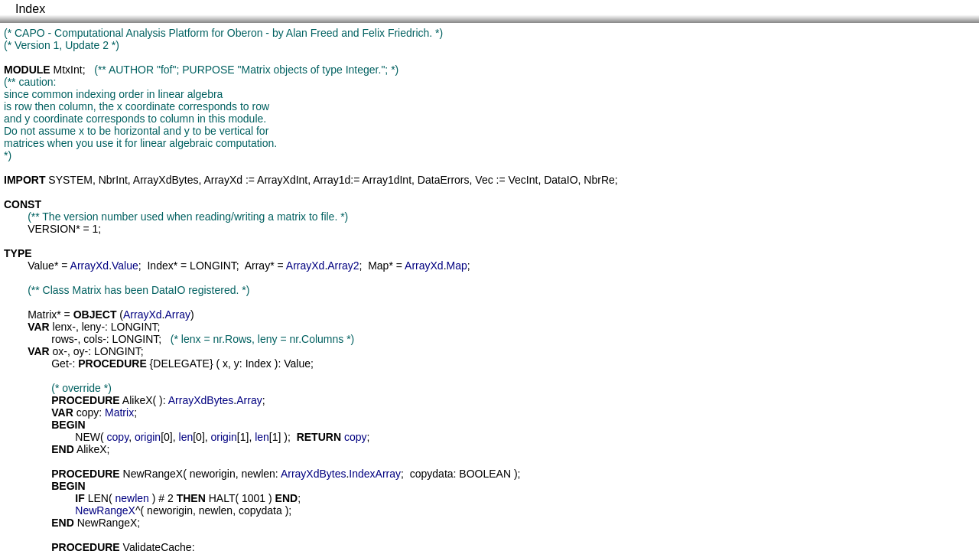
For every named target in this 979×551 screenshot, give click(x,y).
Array (257, 265)
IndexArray (375, 474)
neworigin (213, 474)
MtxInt (68, 70)
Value (41, 265)
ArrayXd (222, 180)
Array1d (331, 180)
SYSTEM (70, 180)
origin (148, 437)
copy (87, 412)
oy (79, 351)
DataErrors (444, 180)
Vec (484, 180)
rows (62, 339)
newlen (258, 474)
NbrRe (599, 180)
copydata (432, 474)
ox (58, 351)
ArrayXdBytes (166, 180)
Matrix (42, 314)
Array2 (343, 265)
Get (60, 363)
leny (92, 327)
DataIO (560, 180)
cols (92, 339)
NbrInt (113, 180)
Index (30, 8)
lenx (63, 327)
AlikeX (137, 400)
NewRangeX (153, 474)
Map (378, 265)
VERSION (52, 229)
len (186, 437)
